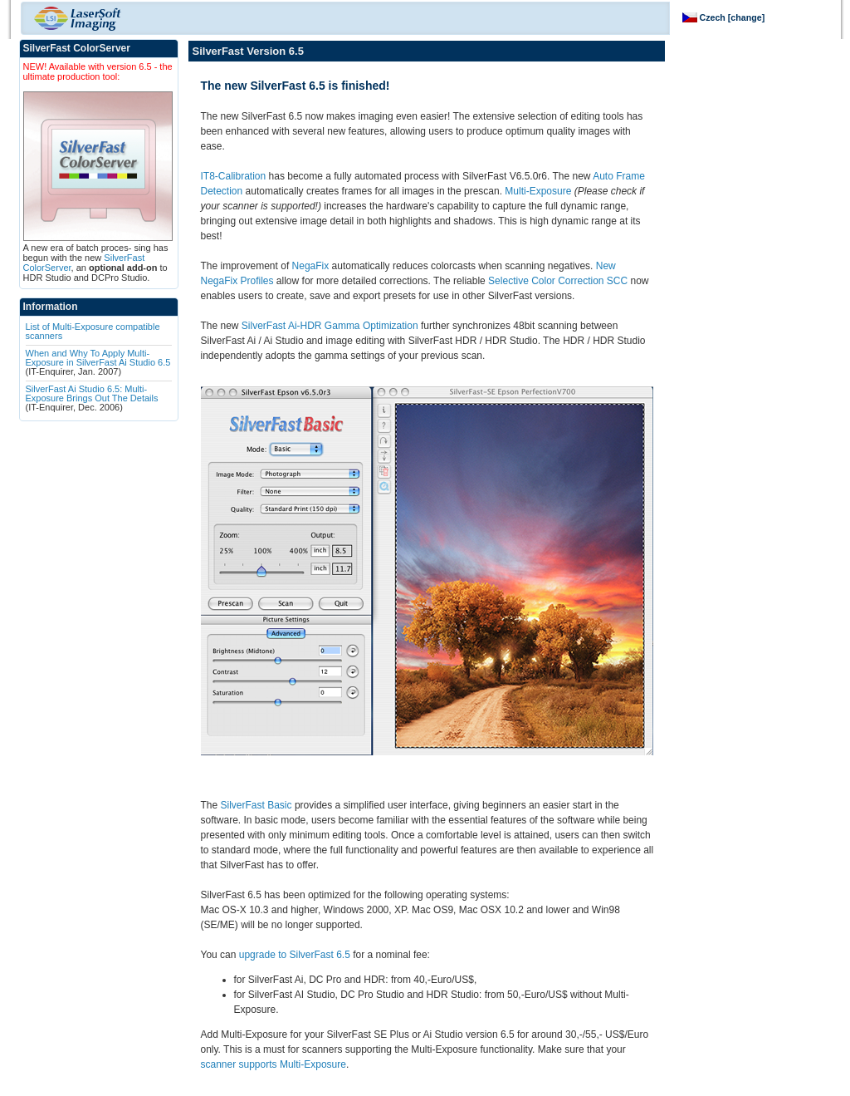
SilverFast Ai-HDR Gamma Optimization (330, 326)
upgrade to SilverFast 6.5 (294, 955)
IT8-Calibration (233, 176)
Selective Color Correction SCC (558, 281)
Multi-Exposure (538, 191)
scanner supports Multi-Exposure (273, 1064)
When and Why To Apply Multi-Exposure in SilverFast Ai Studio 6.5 (98, 357)
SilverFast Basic (256, 805)
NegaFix (311, 266)
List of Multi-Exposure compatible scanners (93, 331)
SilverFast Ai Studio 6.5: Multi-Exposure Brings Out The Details (92, 393)
